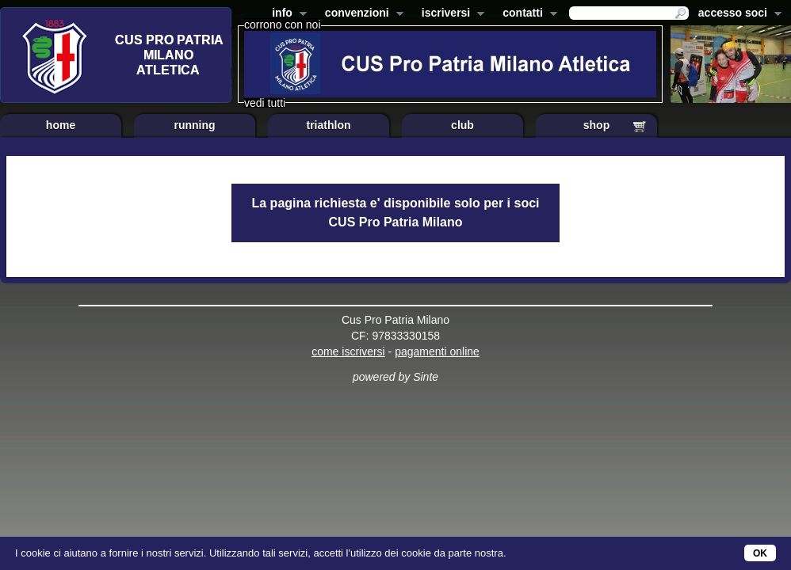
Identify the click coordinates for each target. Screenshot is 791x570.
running (194, 125)
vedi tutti (264, 103)
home (60, 125)
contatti (526, 14)
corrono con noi (282, 24)
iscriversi (450, 14)
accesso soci (736, 14)
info (286, 14)
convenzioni (361, 14)
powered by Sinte (395, 376)
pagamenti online (437, 351)
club (462, 125)
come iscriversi (348, 351)
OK (760, 553)
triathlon (329, 125)
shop (596, 125)
